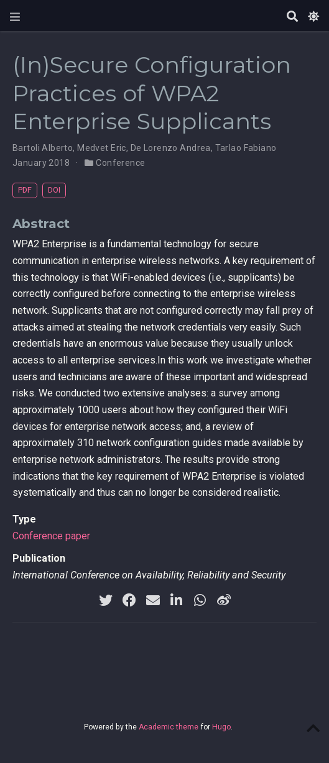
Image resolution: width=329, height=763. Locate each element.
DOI (54, 189)
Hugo (221, 727)
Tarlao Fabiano (246, 148)
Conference (120, 163)
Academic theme (168, 727)
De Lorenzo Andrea (171, 148)
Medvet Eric (101, 148)
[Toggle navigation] (15, 17)
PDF (25, 189)
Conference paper (51, 536)
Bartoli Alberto (42, 148)
